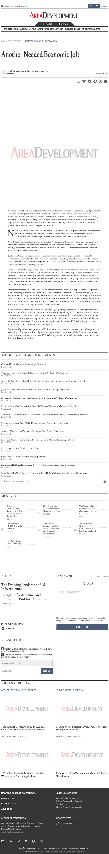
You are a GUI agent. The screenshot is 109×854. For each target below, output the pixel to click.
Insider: (26, 650)
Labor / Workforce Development (69, 801)
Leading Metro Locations (11, 829)
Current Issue (9, 804)
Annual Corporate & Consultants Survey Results (20, 826)
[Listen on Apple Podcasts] (27, 624)
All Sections (105, 29)
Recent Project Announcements (69, 807)
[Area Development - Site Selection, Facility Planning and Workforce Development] (54, 15)
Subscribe (94, 6)
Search (63, 24)
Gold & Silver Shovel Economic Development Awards (22, 823)
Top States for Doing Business (13, 832)
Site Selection (61, 804)
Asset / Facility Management (67, 798)
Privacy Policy (62, 851)
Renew (104, 6)
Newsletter (7, 798)
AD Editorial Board (91, 29)
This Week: (26, 656)
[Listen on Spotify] (27, 628)
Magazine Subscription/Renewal (18, 793)
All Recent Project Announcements (16, 481)
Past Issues (102, 576)
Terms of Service (75, 851)
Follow (47, 24)
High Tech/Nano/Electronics (40, 41)
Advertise (24, 6)
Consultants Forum (11, 6)
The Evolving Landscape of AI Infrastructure (23, 587)
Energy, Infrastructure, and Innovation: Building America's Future (24, 599)
